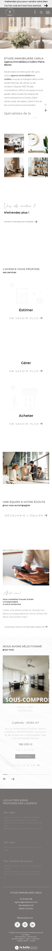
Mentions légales (18, 939)
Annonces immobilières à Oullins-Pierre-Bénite (22, 848)
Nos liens (36, 939)
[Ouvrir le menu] (48, 12)
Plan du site (32, 937)
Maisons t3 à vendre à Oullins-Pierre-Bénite (22, 875)
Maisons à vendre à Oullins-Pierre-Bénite (22, 817)
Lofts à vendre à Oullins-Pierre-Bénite (20, 820)
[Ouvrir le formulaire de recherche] (41, 12)
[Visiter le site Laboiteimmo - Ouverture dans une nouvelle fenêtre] (26, 946)
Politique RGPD (22, 941)
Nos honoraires (20, 937)
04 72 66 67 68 (26, 899)
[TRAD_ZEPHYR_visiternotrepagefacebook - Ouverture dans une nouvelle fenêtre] (17, 924)
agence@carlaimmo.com (26, 902)
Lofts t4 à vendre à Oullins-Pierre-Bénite (22, 871)
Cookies (32, 941)
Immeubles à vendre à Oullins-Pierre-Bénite (23, 830)
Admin (28, 939)
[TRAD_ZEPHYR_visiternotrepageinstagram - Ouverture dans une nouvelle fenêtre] (25, 924)
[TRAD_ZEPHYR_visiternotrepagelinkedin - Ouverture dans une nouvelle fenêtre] (32, 924)
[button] (13, 779)
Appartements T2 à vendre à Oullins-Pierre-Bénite (23, 867)
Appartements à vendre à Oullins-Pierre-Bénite (23, 824)
